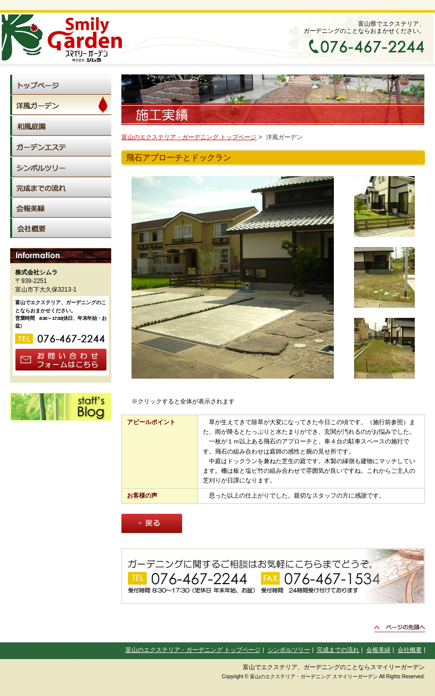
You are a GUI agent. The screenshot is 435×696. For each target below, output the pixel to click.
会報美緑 (378, 649)
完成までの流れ (338, 649)
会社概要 (410, 649)
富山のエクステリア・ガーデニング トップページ (188, 137)
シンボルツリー (289, 649)
